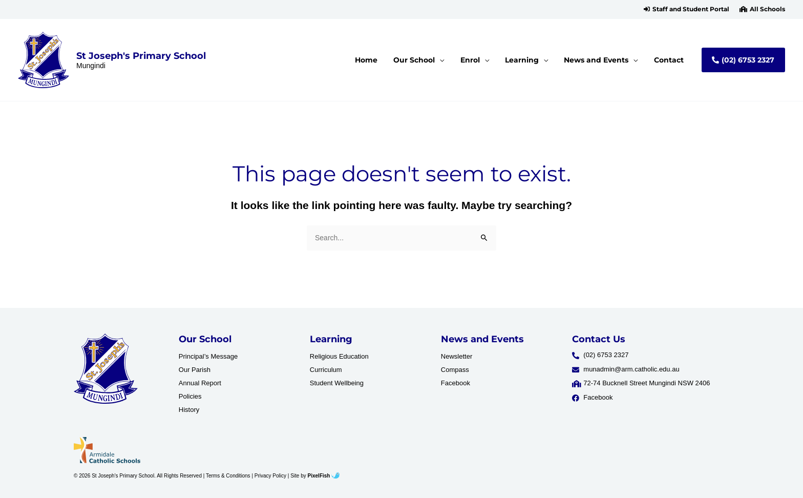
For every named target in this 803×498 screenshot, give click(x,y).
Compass (455, 370)
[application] (453, 60)
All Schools (767, 9)
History (189, 409)
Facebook (455, 383)
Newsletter (456, 356)
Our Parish (194, 370)
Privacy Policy (270, 476)
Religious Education (339, 356)
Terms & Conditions (228, 476)
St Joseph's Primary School (141, 55)
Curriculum (326, 370)
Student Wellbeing (337, 383)
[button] (686, 9)
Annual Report (200, 383)
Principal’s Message (208, 356)
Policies (190, 396)
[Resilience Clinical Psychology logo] (106, 369)
